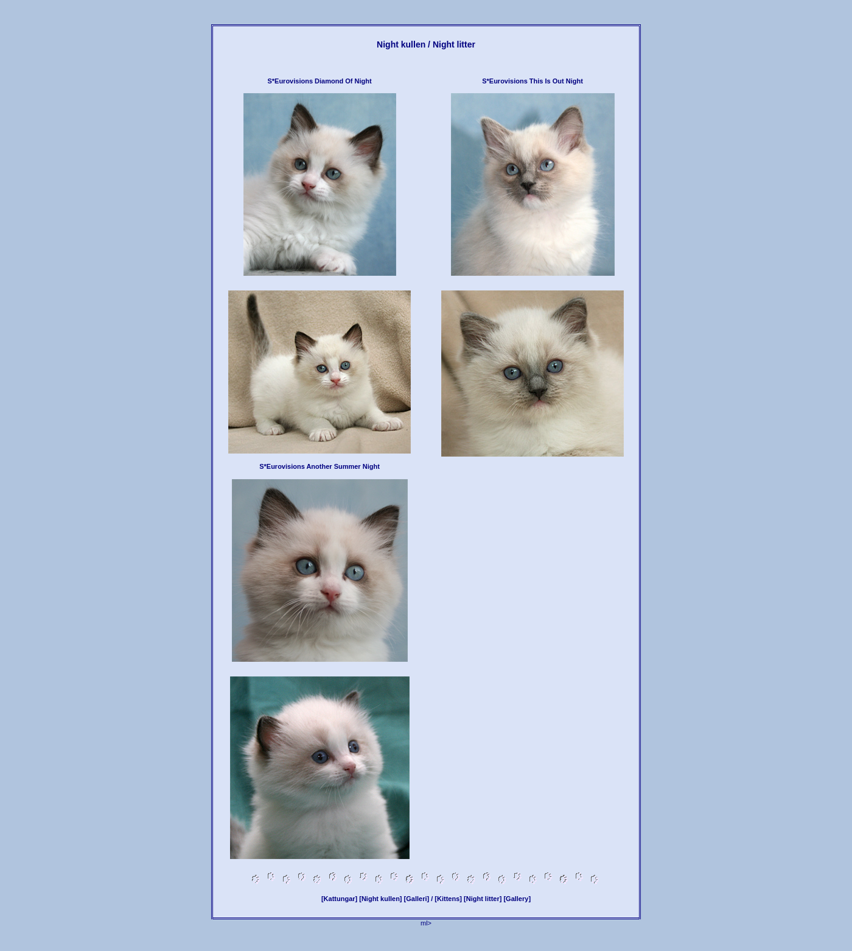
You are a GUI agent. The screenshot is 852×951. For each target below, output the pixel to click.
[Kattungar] (339, 898)
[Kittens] (448, 898)
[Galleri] (417, 898)
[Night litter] (482, 898)
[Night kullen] (380, 898)
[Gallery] (517, 898)
